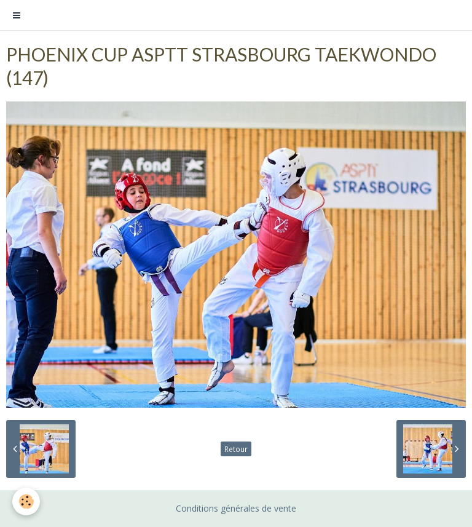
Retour (236, 449)
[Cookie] (26, 501)
